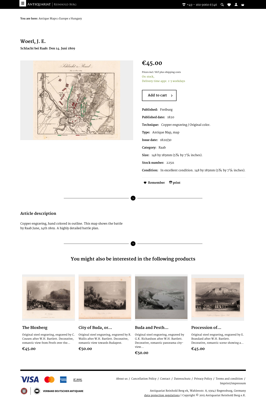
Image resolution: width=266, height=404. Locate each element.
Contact (165, 378)
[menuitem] (236, 4)
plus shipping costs (170, 72)
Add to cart (160, 95)
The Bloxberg (34, 327)
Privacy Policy (203, 378)
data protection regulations (162, 395)
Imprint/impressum (233, 383)
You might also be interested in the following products (133, 259)
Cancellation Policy (143, 378)
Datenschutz (182, 378)
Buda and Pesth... (151, 327)
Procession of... (206, 327)
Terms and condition (229, 378)
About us (122, 378)
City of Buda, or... (95, 327)
